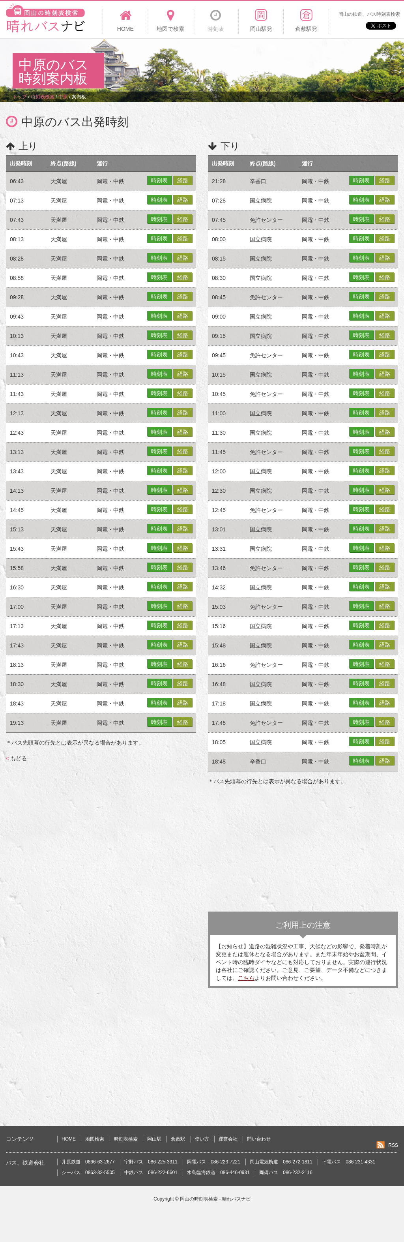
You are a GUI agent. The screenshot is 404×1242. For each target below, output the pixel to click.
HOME (69, 1139)
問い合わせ (259, 1139)
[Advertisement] (247, 65)
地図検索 (94, 1139)
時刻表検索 (126, 1139)
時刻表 (159, 180)
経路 (182, 180)
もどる (16, 758)
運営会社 (228, 1139)
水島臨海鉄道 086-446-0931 (218, 1172)
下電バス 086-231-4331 (348, 1162)
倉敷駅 (178, 1139)
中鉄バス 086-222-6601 (151, 1172)
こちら (246, 978)
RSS (393, 1145)
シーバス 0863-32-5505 (88, 1172)
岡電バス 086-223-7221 (213, 1162)
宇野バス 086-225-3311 (151, 1162)
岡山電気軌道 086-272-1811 (281, 1162)
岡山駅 (154, 1139)
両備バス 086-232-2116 (285, 1172)
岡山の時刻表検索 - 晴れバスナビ (215, 1199)
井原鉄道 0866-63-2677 (88, 1162)
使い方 (202, 1139)
